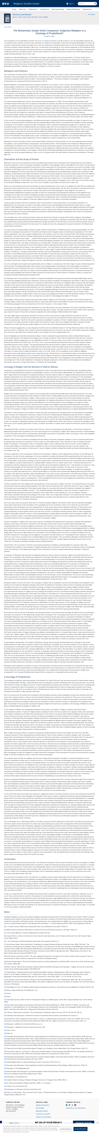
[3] (83, 95)
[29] (73, 628)
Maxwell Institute (42, 1111)
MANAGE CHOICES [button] (84, 1123)
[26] (50, 596)
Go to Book (91, 14)
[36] (79, 725)
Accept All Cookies (80, 1131)
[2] (75, 91)
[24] (93, 568)
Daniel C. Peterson (39, 17)
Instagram (69, 1105)
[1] (18, 85)
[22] (29, 535)
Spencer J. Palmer (17, 17)
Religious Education (42, 1105)
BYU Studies (40, 1108)
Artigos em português (43, 1117)
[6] (68, 112)
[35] (38, 706)
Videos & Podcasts (73, 9)
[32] (31, 647)
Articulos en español (43, 1114)
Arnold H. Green (27, 17)
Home (14, 9)
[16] (57, 351)
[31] (87, 638)
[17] (79, 377)
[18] (9, 425)
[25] (65, 579)
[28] (18, 628)
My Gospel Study (58, 9)
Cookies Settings (65, 1131)
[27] (21, 602)
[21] (61, 528)
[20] (45, 526)
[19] (18, 450)
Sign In (71, 4)
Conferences (44, 9)
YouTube (75, 1105)
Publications (33, 9)
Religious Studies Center (26, 3)
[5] (37, 110)
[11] (93, 260)
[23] (66, 559)
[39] (93, 869)
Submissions (87, 9)
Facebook (67, 1105)
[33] (26, 649)
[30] (26, 634)
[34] (82, 662)
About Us (22, 9)
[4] (91, 98)
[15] (33, 342)
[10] (57, 192)
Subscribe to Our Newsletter (76, 1108)
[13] (87, 294)
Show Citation (8, 27)
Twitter (72, 1105)
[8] (9, 154)
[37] (28, 805)
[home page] (5, 4)
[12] (54, 287)
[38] (27, 826)
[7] (14, 125)
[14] (68, 332)
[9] (77, 182)
